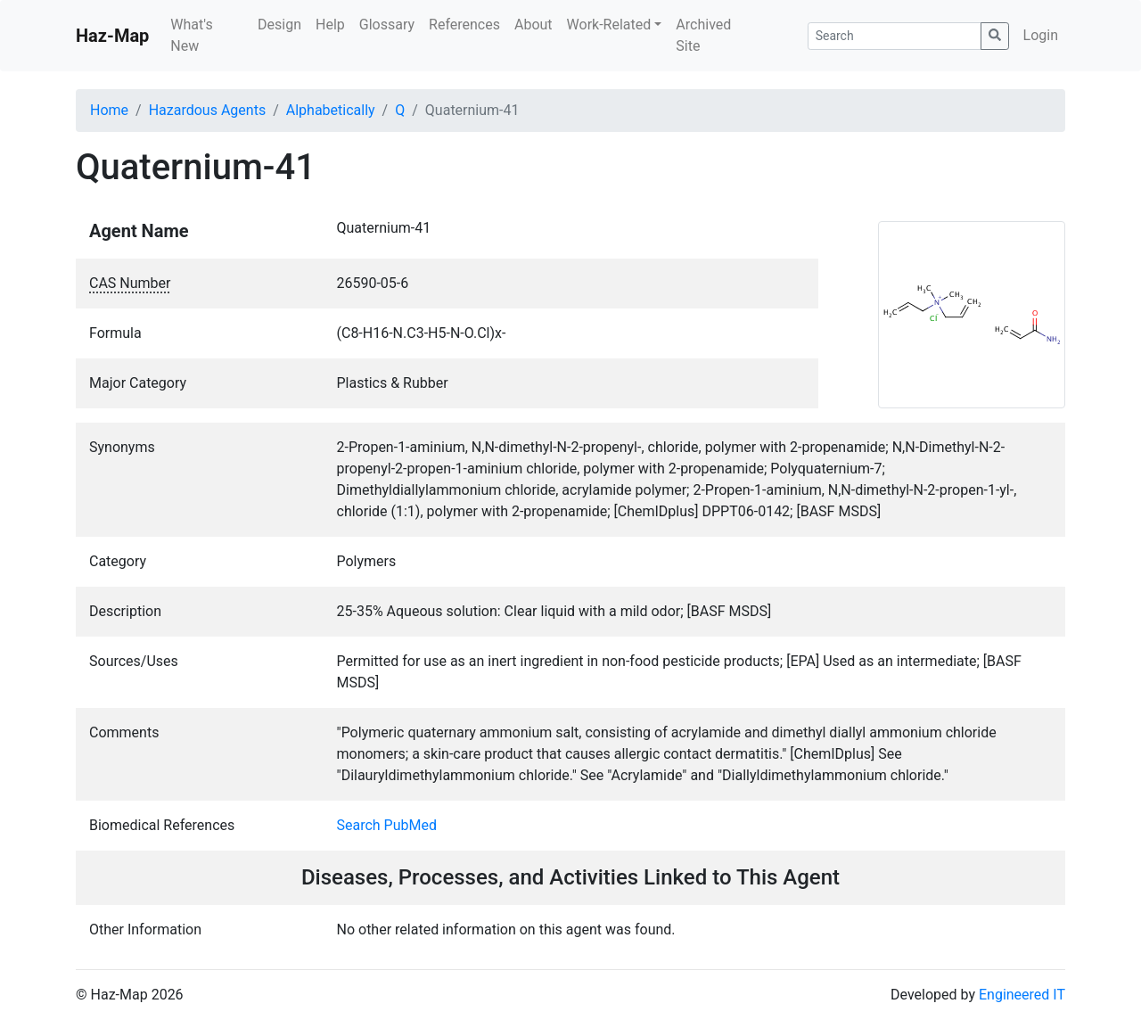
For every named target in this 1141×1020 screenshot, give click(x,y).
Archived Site (703, 35)
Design (279, 24)
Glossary (387, 24)
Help (330, 24)
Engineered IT (1022, 994)
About (533, 24)
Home (109, 110)
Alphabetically (330, 110)
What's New (191, 35)
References (464, 24)
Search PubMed (387, 825)
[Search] (894, 36)
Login (1040, 35)
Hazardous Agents (207, 110)
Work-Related (609, 24)
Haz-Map (112, 35)
